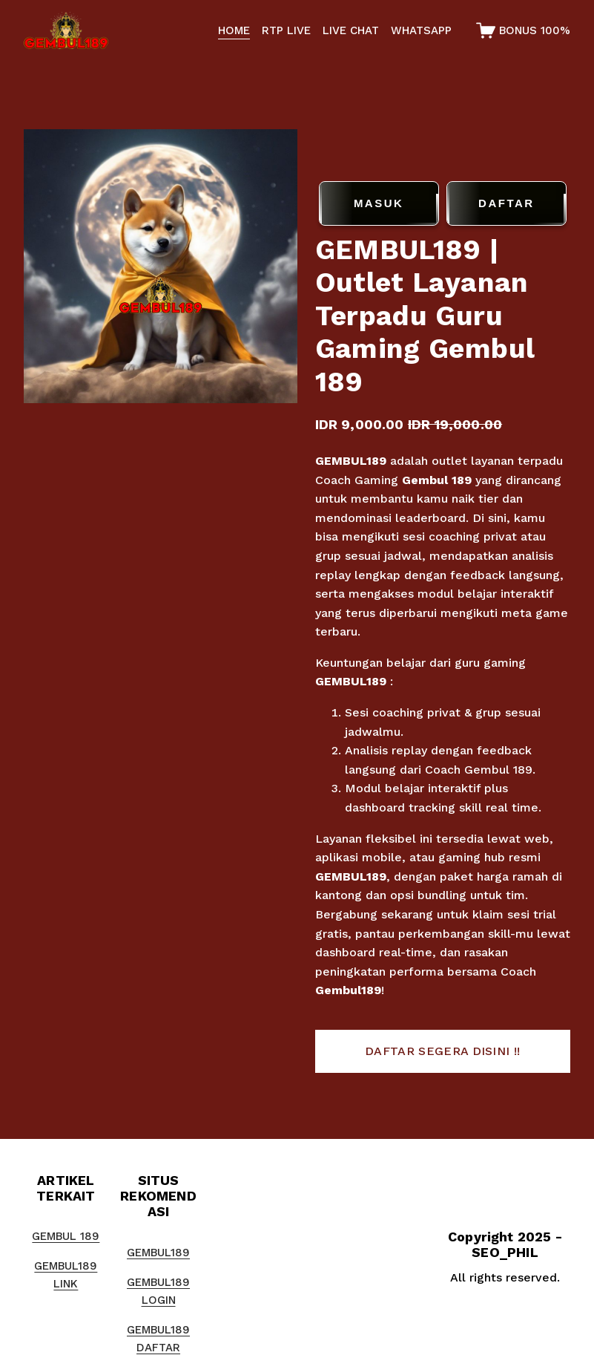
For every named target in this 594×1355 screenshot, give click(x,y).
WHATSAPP (421, 30)
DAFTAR (506, 204)
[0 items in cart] (523, 30)
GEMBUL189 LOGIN (158, 1291)
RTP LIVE (286, 30)
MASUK (379, 204)
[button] (442, 1051)
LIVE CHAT (351, 30)
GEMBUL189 (350, 461)
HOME (234, 30)
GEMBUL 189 (65, 1236)
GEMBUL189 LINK (65, 1274)
